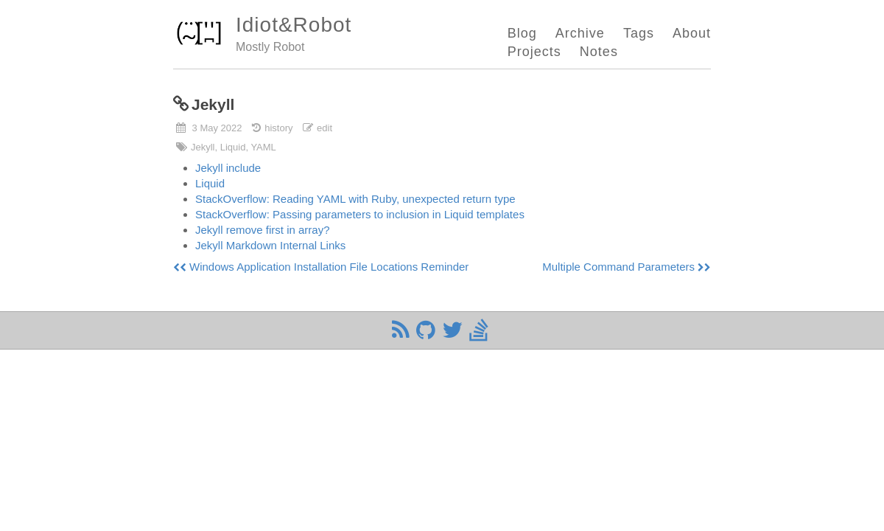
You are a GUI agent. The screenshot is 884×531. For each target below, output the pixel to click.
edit (324, 127)
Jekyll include (228, 168)
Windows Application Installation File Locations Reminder (329, 266)
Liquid (210, 183)
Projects (534, 51)
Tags (638, 33)
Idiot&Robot (293, 24)
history (278, 127)
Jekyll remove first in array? (262, 229)
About (692, 33)
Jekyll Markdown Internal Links (270, 245)
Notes (599, 51)
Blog (522, 33)
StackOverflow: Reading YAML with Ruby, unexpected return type (355, 198)
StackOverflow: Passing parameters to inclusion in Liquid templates (360, 214)
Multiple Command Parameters (618, 266)
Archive (580, 33)
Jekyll (213, 104)
